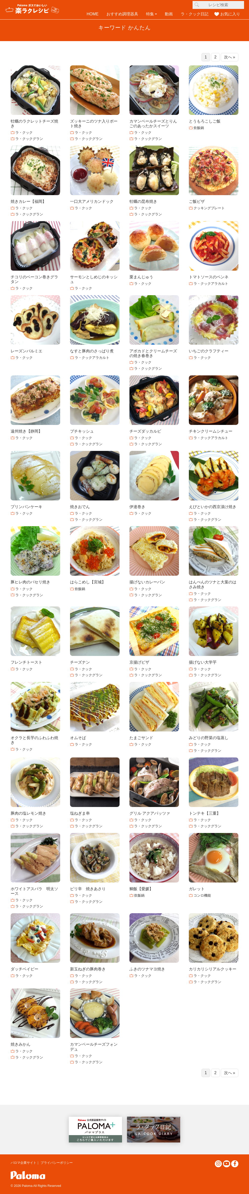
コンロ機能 (202, 895)
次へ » (229, 57)
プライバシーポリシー (57, 1163)
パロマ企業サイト (23, 1163)
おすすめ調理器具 (122, 14)
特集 (150, 14)
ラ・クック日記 (194, 14)
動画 (169, 14)
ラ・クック (24, 132)
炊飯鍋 (199, 128)
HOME (93, 14)
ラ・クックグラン (29, 139)
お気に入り (230, 14)
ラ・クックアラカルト (211, 284)
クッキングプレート (209, 208)
